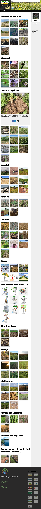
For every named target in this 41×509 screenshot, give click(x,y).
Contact (2, 486)
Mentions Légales (4, 487)
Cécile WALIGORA (4, 482)
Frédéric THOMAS (4, 481)
